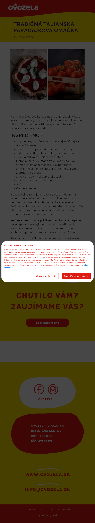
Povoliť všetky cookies (76, 276)
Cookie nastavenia (46, 276)
